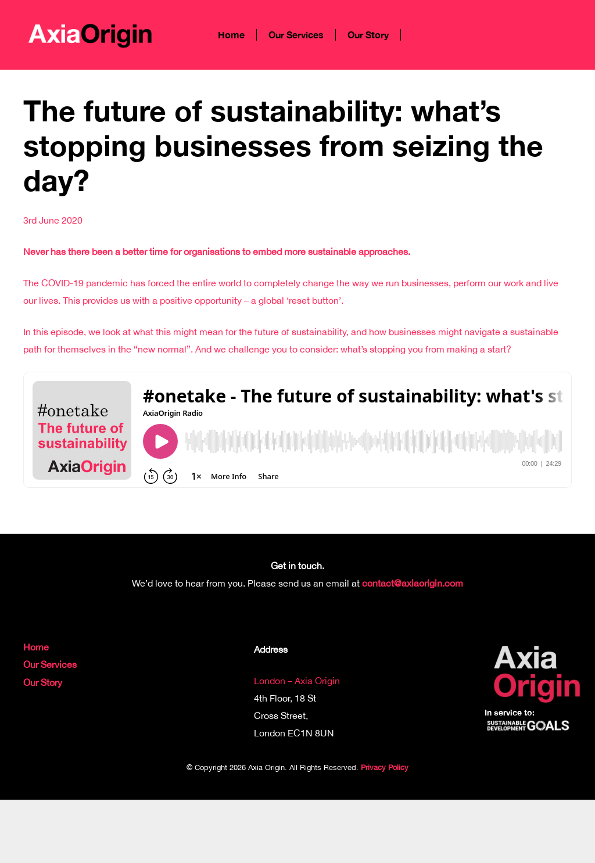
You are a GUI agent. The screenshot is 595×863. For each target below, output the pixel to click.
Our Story (42, 682)
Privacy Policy (384, 767)
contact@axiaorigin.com (412, 583)
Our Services (50, 664)
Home (36, 647)
